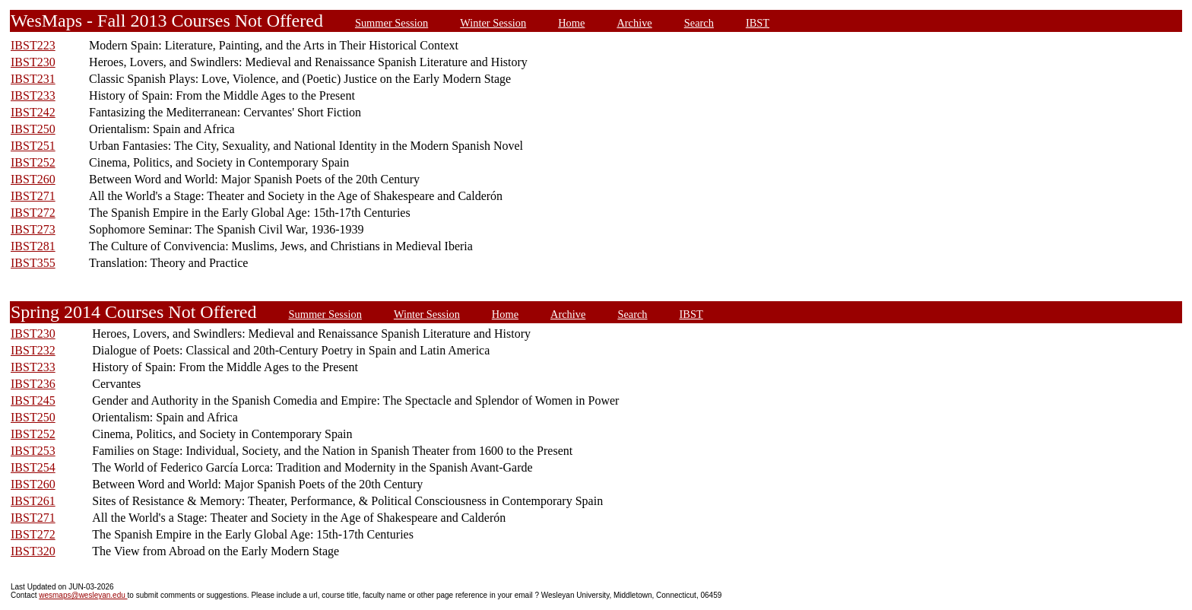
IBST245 (33, 400)
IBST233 (33, 95)
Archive (634, 23)
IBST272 (33, 212)
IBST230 (33, 62)
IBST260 (33, 179)
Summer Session (391, 23)
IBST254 (33, 467)
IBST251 (33, 145)
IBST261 (33, 500)
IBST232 (33, 350)
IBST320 (33, 551)
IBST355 (33, 262)
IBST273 (33, 229)
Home (571, 23)
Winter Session (493, 23)
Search (699, 23)
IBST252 (33, 162)
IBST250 (33, 128)
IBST (757, 23)
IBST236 (33, 383)
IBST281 (33, 246)
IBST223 (33, 45)
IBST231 (33, 78)
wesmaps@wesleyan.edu (83, 595)
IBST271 (33, 195)
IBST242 (33, 112)
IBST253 (33, 450)
